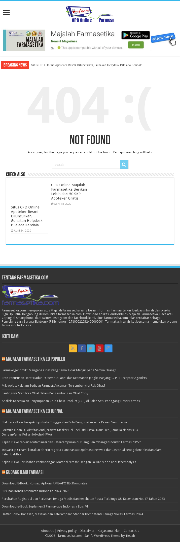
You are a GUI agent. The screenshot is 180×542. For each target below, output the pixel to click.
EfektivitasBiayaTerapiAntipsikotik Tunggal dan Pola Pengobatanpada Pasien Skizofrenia (64, 422)
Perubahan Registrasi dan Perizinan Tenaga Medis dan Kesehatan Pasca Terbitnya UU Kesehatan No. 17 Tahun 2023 (83, 499)
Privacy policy (66, 531)
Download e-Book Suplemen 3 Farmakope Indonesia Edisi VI (45, 506)
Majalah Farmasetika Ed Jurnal (34, 411)
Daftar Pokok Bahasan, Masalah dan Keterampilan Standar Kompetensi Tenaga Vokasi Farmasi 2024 (72, 514)
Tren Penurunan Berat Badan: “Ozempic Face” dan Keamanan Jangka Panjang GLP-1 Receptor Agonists (74, 378)
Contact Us (131, 531)
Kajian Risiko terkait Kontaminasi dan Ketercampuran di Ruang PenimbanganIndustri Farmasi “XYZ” (71, 442)
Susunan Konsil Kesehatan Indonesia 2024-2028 (35, 491)
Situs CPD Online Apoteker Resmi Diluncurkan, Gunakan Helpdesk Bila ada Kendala (86, 65)
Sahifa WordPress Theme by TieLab (109, 536)
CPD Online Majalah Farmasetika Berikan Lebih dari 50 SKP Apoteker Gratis (69, 192)
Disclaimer (87, 531)
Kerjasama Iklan (109, 531)
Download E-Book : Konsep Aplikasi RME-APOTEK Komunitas (44, 483)
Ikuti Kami (10, 337)
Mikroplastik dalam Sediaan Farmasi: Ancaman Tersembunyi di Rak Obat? (53, 385)
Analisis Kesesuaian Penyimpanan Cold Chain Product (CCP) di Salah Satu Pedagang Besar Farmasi (71, 401)
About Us (47, 531)
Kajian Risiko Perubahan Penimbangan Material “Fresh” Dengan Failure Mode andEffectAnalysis (69, 462)
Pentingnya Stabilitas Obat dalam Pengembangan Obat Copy (45, 393)
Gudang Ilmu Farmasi (24, 472)
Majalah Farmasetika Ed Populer (35, 359)
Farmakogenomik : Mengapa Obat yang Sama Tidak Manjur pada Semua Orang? (59, 370)
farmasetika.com (70, 536)
